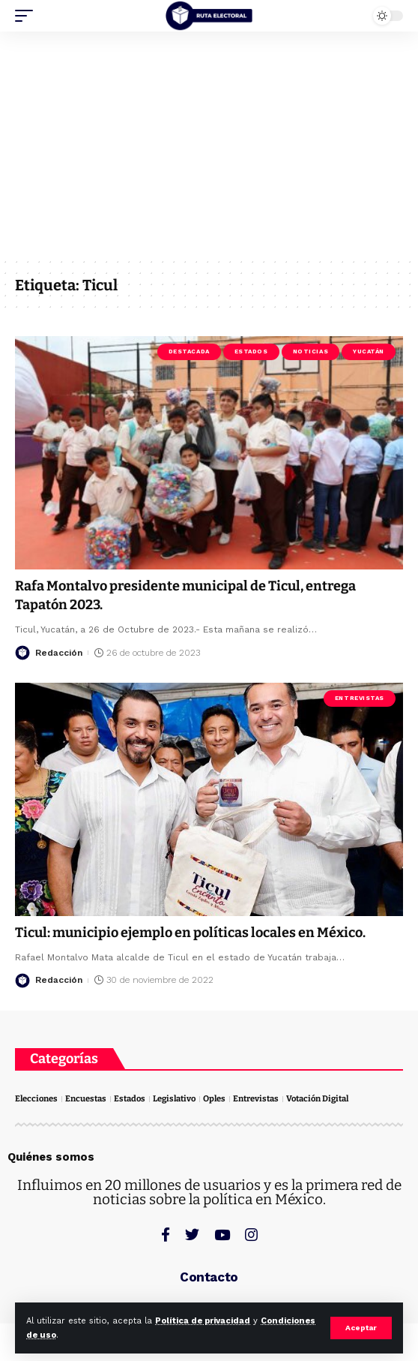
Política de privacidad (202, 1321)
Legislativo (174, 1099)
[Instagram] (251, 1234)
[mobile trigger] (27, 16)
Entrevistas (359, 698)
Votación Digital (317, 1099)
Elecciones (36, 1099)
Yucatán (368, 351)
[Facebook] (166, 1234)
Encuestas (85, 1099)
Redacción (58, 652)
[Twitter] (192, 1234)
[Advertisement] (209, 144)
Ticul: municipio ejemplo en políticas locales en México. (190, 932)
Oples (214, 1099)
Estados (251, 351)
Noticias (310, 351)
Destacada (189, 351)
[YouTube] (222, 1234)
